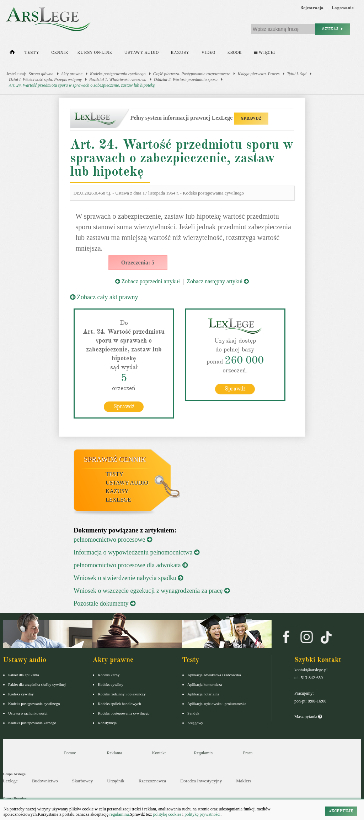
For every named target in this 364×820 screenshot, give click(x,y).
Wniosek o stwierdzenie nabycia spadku (128, 577)
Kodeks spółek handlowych (119, 703)
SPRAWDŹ (251, 118)
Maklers (243, 780)
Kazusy (180, 52)
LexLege (118, 500)
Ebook (234, 52)
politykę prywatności (202, 814)
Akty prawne (71, 73)
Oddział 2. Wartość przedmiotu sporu (186, 79)
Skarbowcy (82, 780)
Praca (248, 752)
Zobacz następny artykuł (218, 281)
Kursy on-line (94, 52)
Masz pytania (308, 716)
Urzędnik (115, 780)
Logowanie (342, 8)
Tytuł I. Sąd (296, 73)
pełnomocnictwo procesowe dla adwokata (131, 565)
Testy (31, 52)
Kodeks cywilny (21, 694)
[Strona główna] (12, 53)
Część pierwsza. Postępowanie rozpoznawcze (191, 73)
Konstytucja (107, 723)
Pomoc (70, 752)
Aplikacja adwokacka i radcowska (214, 675)
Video (208, 52)
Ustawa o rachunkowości (28, 713)
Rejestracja (311, 8)
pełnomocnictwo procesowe (113, 539)
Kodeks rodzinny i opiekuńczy (122, 694)
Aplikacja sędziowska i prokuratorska (216, 703)
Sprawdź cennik (115, 459)
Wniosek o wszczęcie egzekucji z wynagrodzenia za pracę (152, 590)
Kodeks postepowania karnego (32, 723)
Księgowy (195, 723)
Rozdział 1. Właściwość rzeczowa (117, 79)
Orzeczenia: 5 (138, 262)
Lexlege (10, 780)
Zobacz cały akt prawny (104, 297)
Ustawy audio (141, 52)
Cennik (59, 52)
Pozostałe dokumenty (104, 603)
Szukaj (332, 29)
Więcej (264, 52)
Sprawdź (123, 406)
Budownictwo (45, 780)
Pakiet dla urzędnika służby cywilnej (37, 684)
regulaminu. (119, 814)
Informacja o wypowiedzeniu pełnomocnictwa (136, 552)
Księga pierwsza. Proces (258, 73)
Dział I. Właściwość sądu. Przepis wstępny (45, 79)
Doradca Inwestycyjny (201, 780)
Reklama (114, 752)
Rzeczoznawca (152, 780)
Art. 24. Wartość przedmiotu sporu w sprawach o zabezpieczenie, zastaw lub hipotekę (82, 85)
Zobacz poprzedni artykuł (147, 281)
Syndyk (193, 713)
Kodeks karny (108, 675)
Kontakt (159, 752)
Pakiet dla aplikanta (23, 675)
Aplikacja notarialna (203, 694)
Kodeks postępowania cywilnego (118, 73)
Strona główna (41, 73)
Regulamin (203, 752)
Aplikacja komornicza (204, 684)
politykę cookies (167, 814)
